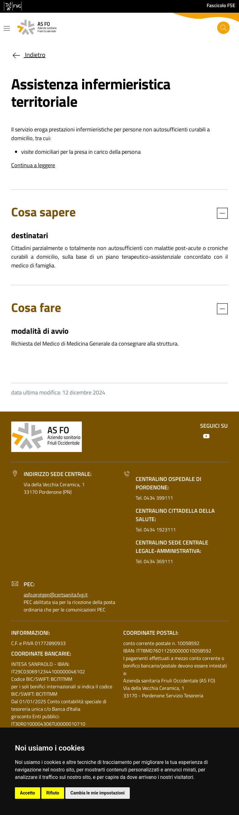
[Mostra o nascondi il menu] (7, 28)
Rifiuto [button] (52, 792)
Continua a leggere (33, 165)
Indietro (28, 54)
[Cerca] (223, 27)
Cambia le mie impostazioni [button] (97, 792)
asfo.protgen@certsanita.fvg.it (56, 594)
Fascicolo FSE (221, 5)
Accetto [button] (27, 792)
